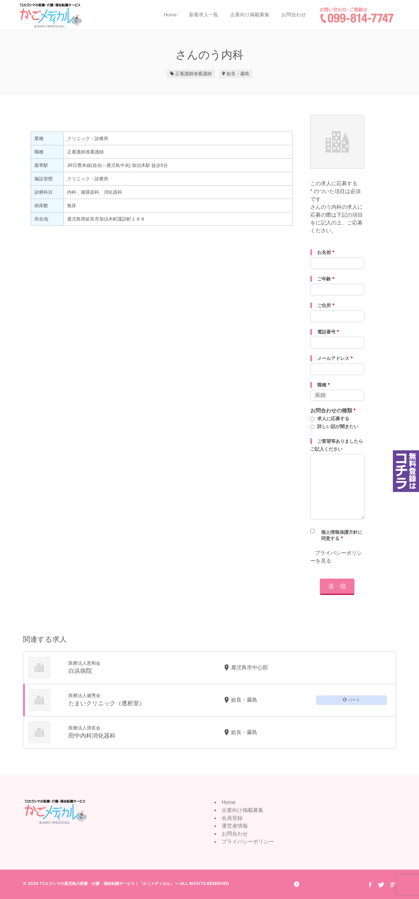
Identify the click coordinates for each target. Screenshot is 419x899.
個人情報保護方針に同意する (341, 535)
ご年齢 (325, 279)
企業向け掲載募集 (249, 14)
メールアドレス (335, 358)
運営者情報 (235, 826)
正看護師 (184, 74)
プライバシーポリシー (248, 841)
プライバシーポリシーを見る (336, 557)
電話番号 (328, 332)
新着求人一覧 (203, 14)
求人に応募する (333, 419)
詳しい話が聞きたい (337, 426)
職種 (323, 385)
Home (170, 14)
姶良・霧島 (238, 74)
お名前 (325, 252)
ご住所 (325, 305)
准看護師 (202, 74)
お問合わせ (294, 14)
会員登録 (232, 818)
